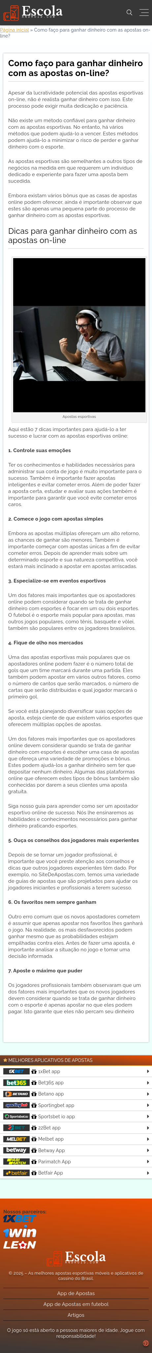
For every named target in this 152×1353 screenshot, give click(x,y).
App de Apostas (76, 1293)
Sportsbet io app (39, 1116)
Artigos (76, 1315)
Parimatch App (37, 1161)
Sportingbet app (38, 1105)
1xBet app (31, 1071)
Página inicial (14, 30)
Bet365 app (33, 1082)
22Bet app (32, 1127)
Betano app (33, 1094)
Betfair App (33, 1173)
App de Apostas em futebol (76, 1304)
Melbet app (33, 1139)
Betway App (34, 1150)
